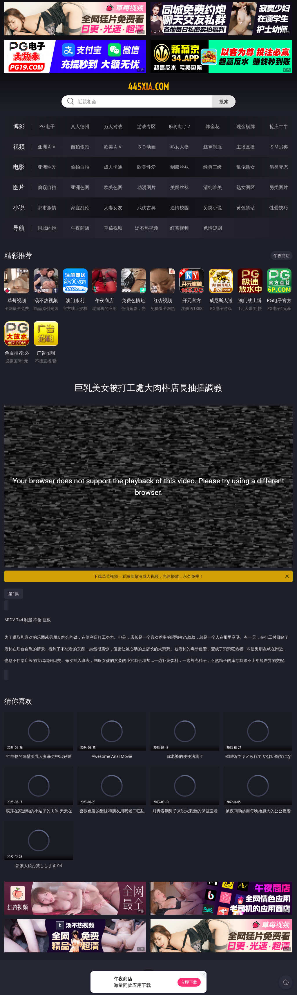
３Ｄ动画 (146, 147)
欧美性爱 (146, 167)
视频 (19, 146)
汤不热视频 (146, 228)
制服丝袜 (179, 167)
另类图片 (278, 187)
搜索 (224, 101)
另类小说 (212, 207)
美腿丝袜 (179, 187)
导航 (19, 228)
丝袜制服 (212, 147)
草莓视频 (113, 228)
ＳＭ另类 (278, 147)
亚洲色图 (80, 187)
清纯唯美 (212, 187)
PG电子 (47, 126)
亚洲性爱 (47, 167)
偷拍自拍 (80, 167)
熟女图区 (245, 187)
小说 (19, 207)
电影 (19, 167)
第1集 (13, 593)
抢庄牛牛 (278, 126)
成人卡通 (113, 167)
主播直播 (245, 147)
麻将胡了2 (179, 126)
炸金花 (213, 126)
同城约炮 (47, 228)
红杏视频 (179, 228)
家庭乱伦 (80, 207)
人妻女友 (113, 207)
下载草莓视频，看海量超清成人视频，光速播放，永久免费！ (192, 576)
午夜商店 (80, 228)
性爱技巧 (278, 207)
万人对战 (113, 126)
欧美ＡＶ (113, 147)
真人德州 (80, 126)
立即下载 (189, 982)
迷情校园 (179, 207)
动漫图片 (146, 187)
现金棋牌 (245, 126)
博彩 (19, 126)
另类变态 (278, 167)
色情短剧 (212, 228)
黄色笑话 (245, 207)
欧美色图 (113, 187)
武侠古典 (146, 207)
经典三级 (212, 167)
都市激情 (47, 207)
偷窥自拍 (47, 187)
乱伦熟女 (245, 167)
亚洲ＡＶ (47, 147)
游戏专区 (146, 126)
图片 (19, 187)
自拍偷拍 (80, 147)
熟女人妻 (179, 147)
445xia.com (148, 86)
